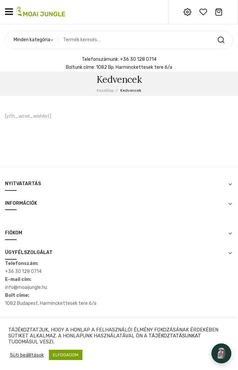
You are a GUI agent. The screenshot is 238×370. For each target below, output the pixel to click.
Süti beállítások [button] (27, 355)
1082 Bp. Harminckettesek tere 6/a (134, 67)
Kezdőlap (105, 90)
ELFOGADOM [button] (65, 354)
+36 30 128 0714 (138, 59)
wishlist (203, 12)
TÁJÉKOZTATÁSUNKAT (175, 336)
